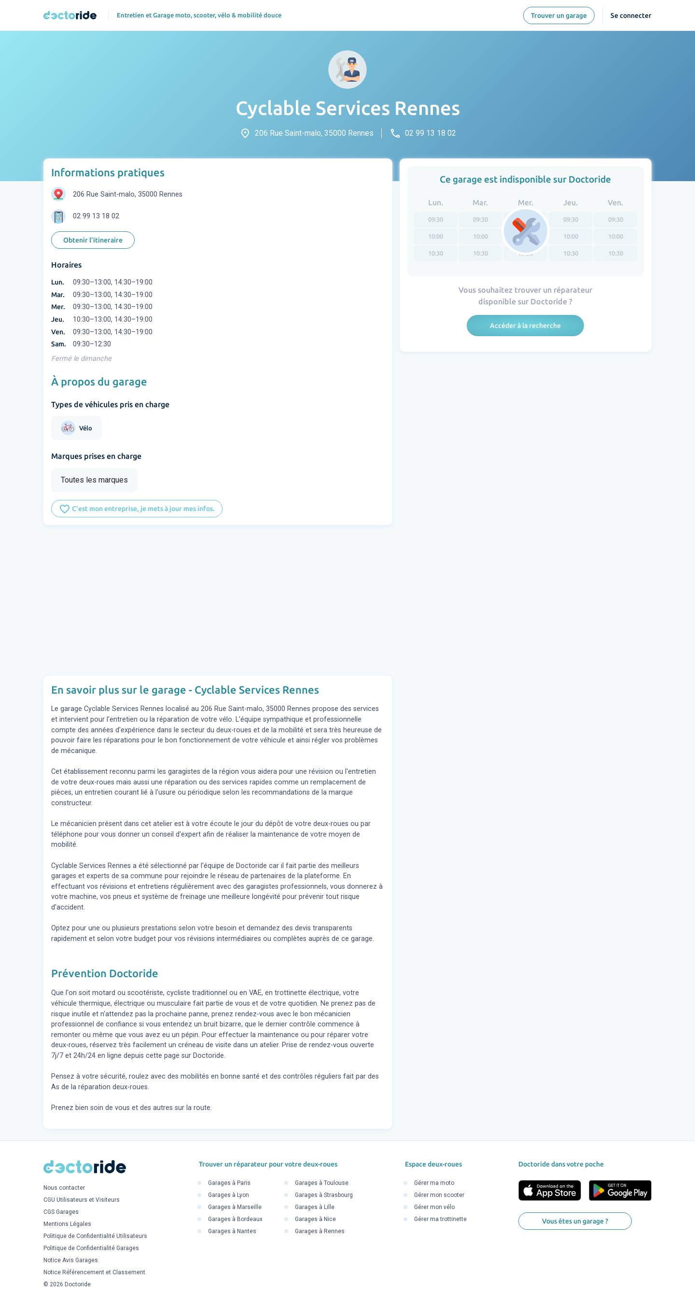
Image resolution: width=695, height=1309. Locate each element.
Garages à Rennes (320, 1231)
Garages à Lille (314, 1207)
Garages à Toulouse (321, 1183)
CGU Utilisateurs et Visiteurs (81, 1199)
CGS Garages (61, 1212)
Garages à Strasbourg (324, 1195)
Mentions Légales (67, 1224)
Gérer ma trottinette (440, 1219)
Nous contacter (64, 1187)
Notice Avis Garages (70, 1260)
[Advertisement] (217, 600)
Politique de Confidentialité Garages (91, 1248)
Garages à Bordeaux (235, 1219)
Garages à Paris (229, 1183)
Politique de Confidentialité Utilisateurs (95, 1236)
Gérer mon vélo (434, 1207)
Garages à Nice (315, 1219)
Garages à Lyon (228, 1195)
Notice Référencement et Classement (94, 1272)
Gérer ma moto (434, 1183)
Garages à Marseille (235, 1207)
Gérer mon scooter (439, 1195)
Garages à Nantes (232, 1231)
